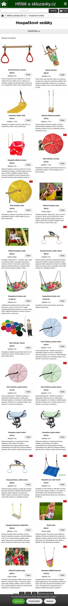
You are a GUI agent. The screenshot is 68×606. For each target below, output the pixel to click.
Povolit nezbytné (34, 601)
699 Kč (12, 163)
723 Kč (46, 483)
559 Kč (12, 528)
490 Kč (46, 528)
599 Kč (12, 73)
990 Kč (12, 573)
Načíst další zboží (46, 594)
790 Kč (46, 208)
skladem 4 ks (12, 302)
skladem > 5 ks (12, 121)
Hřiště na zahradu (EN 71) (16, 16)
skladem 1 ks (46, 76)
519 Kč (12, 118)
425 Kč (12, 346)
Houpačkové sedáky (36, 16)
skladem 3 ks (12, 166)
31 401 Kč (12, 299)
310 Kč (46, 162)
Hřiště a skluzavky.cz (35, 3)
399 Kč (46, 73)
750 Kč (46, 118)
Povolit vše (18, 601)
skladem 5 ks (12, 76)
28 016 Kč (46, 299)
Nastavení (50, 601)
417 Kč (12, 390)
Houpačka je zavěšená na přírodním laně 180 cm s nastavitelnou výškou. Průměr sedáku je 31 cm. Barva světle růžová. (16, 354)
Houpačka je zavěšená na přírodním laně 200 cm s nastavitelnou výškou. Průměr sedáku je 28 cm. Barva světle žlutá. (16, 216)
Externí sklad (46, 211)
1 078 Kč (46, 573)
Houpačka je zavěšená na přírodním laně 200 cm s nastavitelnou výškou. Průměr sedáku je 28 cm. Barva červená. (50, 170)
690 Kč (12, 254)
